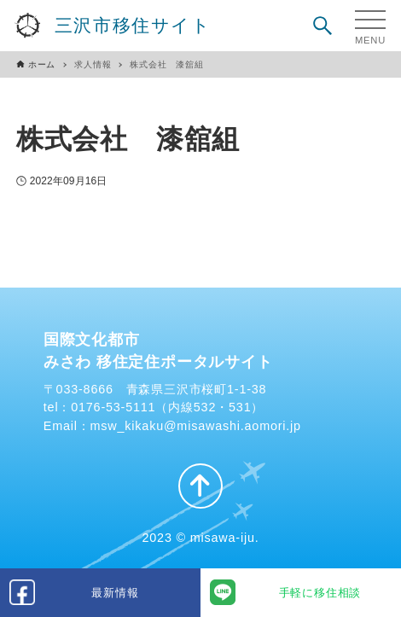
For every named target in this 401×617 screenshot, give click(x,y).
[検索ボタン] (322, 26)
